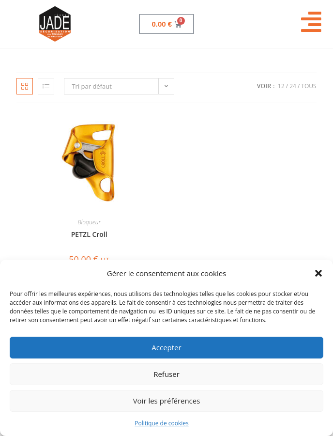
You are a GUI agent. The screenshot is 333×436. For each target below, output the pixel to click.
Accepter (166, 347)
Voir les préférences (166, 400)
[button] (318, 273)
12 (281, 86)
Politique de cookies (162, 423)
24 (292, 86)
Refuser (166, 374)
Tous (308, 86)
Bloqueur (89, 222)
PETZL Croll (89, 234)
